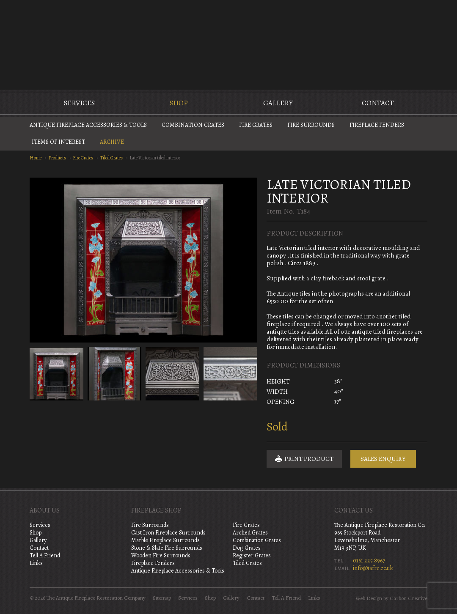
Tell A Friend (45, 555)
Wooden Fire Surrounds (160, 555)
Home (35, 157)
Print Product (304, 459)
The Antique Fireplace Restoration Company (228, 44)
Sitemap (162, 598)
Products (57, 157)
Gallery (278, 103)
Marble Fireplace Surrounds (165, 540)
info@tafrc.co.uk (373, 568)
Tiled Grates (111, 157)
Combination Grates (193, 125)
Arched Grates (250, 533)
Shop (179, 103)
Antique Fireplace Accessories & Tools (88, 125)
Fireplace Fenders (377, 125)
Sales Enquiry (383, 459)
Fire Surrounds (311, 125)
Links (36, 563)
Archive (112, 142)
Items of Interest (58, 142)
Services (79, 103)
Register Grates (252, 555)
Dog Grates (247, 548)
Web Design (368, 598)
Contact (378, 103)
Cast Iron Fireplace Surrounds (168, 533)
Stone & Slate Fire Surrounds (166, 548)
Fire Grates (256, 125)
